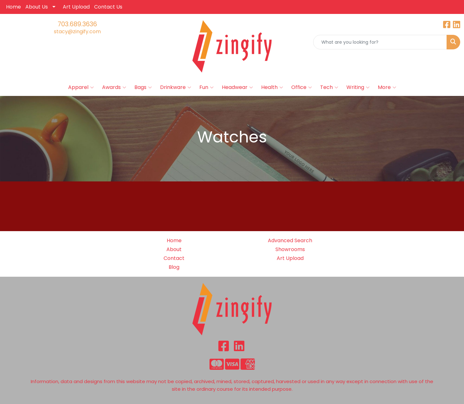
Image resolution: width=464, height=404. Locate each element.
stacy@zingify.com (77, 31)
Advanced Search (290, 240)
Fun (206, 87)
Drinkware (175, 87)
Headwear (237, 87)
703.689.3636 (77, 24)
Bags (143, 87)
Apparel (81, 87)
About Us (36, 6)
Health (272, 87)
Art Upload (76, 6)
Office (301, 87)
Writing (358, 87)
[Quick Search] (380, 42)
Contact (174, 258)
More (387, 87)
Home (13, 6)
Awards (114, 87)
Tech (329, 87)
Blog (174, 267)
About (174, 249)
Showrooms (290, 249)
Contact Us (108, 6)
